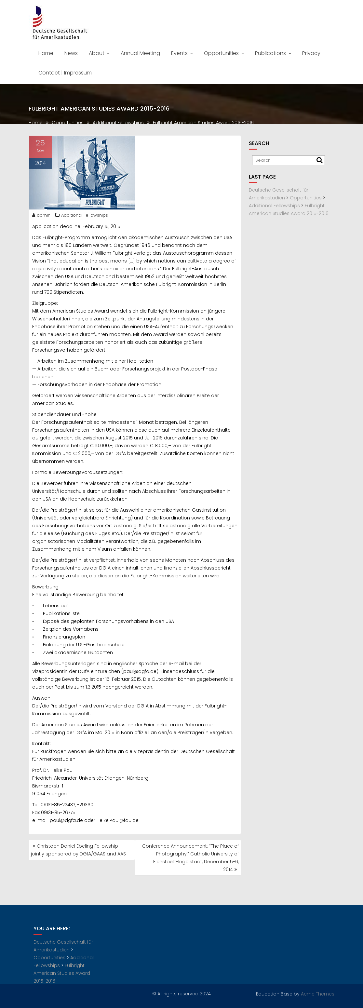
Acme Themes (317, 993)
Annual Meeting (140, 53)
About (96, 53)
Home (45, 53)
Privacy (311, 53)
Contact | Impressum (65, 72)
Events (179, 53)
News (71, 53)
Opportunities (221, 53)
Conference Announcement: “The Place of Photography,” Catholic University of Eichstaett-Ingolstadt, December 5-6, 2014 (190, 858)
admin (41, 217)
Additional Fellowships (84, 217)
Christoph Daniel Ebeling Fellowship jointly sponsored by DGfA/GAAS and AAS (78, 850)
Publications (270, 53)
